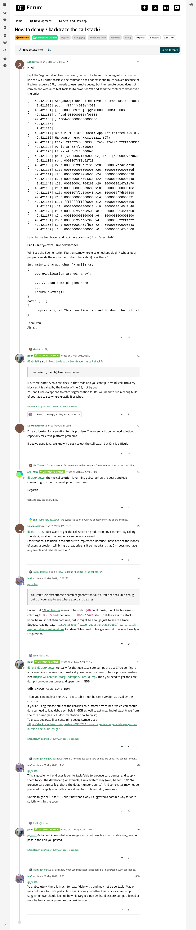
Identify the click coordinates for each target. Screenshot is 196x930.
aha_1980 (32, 472)
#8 (138, 765)
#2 (138, 355)
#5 (138, 526)
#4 (138, 472)
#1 (138, 62)
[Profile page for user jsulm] (19, 358)
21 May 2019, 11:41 (53, 765)
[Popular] (5, 27)
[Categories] (5, 5)
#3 (138, 425)
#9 (138, 829)
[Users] (5, 35)
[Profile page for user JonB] (19, 581)
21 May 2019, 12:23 (53, 876)
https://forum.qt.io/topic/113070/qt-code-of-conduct (52, 406)
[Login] (191, 5)
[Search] (5, 50)
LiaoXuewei (33, 425)
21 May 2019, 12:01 (81, 829)
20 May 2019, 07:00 (86, 472)
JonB (29, 578)
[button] (5, 925)
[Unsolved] (5, 66)
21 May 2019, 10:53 (53, 578)
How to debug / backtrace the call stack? (75, 361)
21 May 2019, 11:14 (81, 662)
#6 (138, 578)
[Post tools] (136, 337)
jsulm (30, 355)
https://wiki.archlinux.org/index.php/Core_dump (64, 676)
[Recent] (5, 12)
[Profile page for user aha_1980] (19, 474)
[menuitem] (191, 5)
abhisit (31, 62)
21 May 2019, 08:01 (61, 526)
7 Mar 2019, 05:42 (80, 355)
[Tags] (5, 20)
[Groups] (5, 43)
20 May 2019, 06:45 (61, 425)
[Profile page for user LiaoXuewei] (19, 428)
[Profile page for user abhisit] (19, 64)
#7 (138, 662)
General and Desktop (45, 37)
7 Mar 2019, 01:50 (55, 62)
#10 (138, 876)
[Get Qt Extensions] (5, 58)
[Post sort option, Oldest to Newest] (30, 50)
